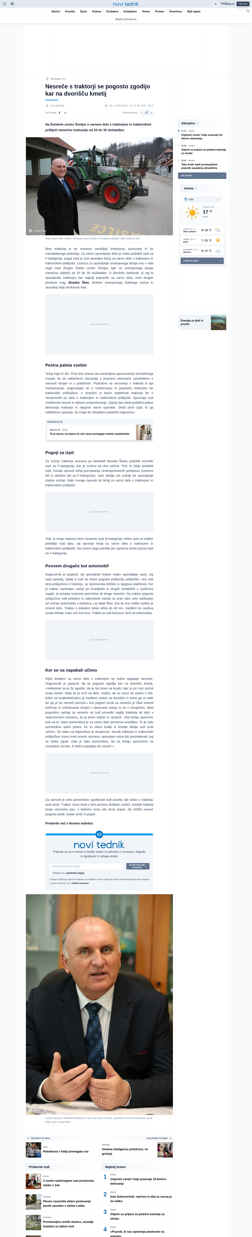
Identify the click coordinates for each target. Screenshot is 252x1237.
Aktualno (188, 123)
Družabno (47, 1217)
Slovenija (106, 1145)
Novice (46, 1176)
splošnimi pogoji (75, 873)
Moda (65, 430)
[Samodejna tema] (215, 3)
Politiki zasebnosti (80, 883)
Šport (45, 1147)
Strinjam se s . (69, 873)
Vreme (189, 188)
